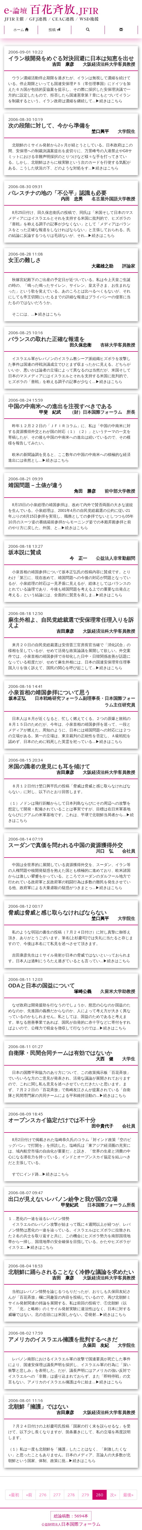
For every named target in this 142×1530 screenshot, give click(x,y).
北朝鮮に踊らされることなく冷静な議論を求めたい (71, 1272)
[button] (21, 29)
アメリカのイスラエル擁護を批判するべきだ (62, 1339)
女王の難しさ (24, 260)
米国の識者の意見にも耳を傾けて (49, 766)
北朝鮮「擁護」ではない (38, 1407)
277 (57, 1494)
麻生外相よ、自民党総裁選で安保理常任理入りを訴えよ (71, 622)
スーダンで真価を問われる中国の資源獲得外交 (65, 845)
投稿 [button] (54, 29)
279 (85, 1494)
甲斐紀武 (72, 1205)
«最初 (14, 1494)
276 (42, 1494)
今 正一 (80, 558)
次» (113, 1494)
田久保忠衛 (83, 345)
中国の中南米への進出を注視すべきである (60, 406)
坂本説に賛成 (24, 552)
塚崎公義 (85, 991)
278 (71, 1494)
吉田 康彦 (65, 64)
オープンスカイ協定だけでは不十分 (52, 1120)
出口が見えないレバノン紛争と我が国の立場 (62, 1199)
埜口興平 (102, 131)
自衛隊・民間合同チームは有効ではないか (60, 1053)
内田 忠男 (74, 199)
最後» (128, 1494)
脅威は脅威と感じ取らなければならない (57, 913)
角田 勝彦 (87, 491)
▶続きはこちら (109, 101)
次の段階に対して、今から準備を (49, 126)
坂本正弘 (19, 698)
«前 (29, 1494)
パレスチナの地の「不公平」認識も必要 (57, 193)
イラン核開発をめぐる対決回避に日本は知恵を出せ (71, 58)
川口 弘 (107, 851)
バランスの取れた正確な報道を (46, 339)
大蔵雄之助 (104, 266)
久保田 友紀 (98, 1345)
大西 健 (107, 1059)
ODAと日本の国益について (41, 986)
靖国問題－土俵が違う (35, 485)
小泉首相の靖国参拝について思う (49, 692)
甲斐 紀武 (52, 412)
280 (99, 1494)
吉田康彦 (67, 631)
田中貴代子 (104, 1126)
